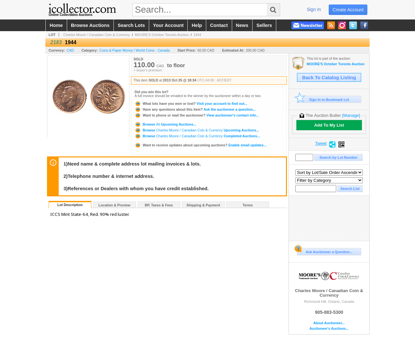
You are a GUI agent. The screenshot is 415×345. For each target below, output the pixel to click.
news (242, 25)
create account (348, 9)
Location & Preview (114, 205)
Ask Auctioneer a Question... (324, 251)
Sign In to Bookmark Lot (323, 99)
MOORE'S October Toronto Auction (162, 35)
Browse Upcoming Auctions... (165, 124)
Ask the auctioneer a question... (195, 109)
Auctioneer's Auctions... (329, 328)
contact (219, 25)
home (56, 25)
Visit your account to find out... (191, 103)
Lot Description (70, 205)
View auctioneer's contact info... (197, 115)
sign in (314, 9)
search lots (131, 25)
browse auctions (90, 25)
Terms (248, 205)
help (197, 25)
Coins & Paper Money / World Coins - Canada (134, 50)
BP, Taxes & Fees (159, 205)
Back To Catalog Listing (329, 77)
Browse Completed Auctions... (197, 136)
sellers (264, 25)
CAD (70, 50)
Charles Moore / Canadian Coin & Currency (96, 35)
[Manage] (351, 115)
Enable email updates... (201, 145)
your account (168, 25)
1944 (197, 35)
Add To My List (329, 125)
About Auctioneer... (329, 323)
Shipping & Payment (203, 205)
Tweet (321, 143)
